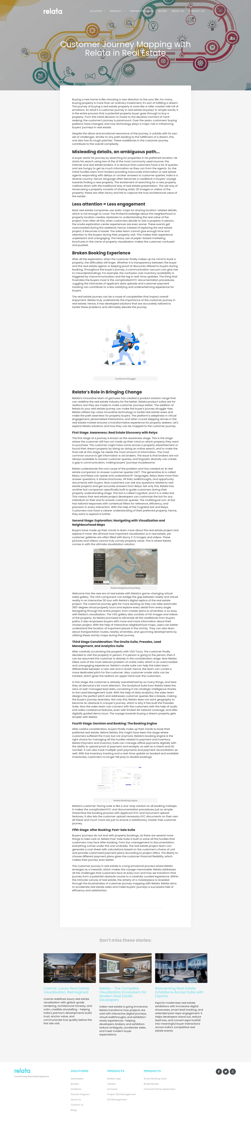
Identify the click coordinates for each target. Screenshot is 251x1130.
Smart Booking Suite (155, 1078)
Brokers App (114, 1078)
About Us (178, 11)
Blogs (163, 11)
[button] (97, 11)
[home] (58, 10)
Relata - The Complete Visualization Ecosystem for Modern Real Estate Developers (123, 994)
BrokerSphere (151, 1084)
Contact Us (197, 11)
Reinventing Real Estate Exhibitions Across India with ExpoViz (179, 992)
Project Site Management (121, 1094)
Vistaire (111, 1084)
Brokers (75, 1084)
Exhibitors (76, 1089)
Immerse (112, 1089)
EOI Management (117, 1099)
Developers (77, 1078)
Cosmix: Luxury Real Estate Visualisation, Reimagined (66, 990)
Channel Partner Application (160, 1089)
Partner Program (142, 11)
